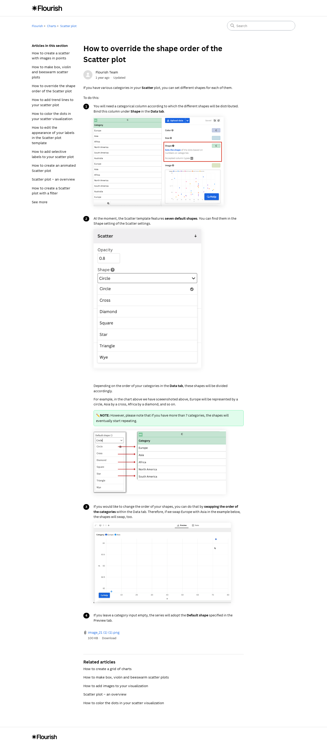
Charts (51, 26)
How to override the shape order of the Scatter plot (53, 88)
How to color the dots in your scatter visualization (52, 116)
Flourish (37, 26)
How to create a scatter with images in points (51, 55)
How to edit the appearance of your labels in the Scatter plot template (53, 135)
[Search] (261, 25)
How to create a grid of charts (107, 668)
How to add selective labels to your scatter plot (53, 154)
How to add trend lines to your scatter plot (52, 102)
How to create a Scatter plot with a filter (51, 191)
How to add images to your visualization (115, 685)
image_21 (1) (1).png (103, 632)
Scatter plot (68, 26)
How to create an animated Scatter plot (54, 168)
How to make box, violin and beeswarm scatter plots (51, 72)
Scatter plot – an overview (53, 179)
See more (39, 202)
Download (109, 638)
